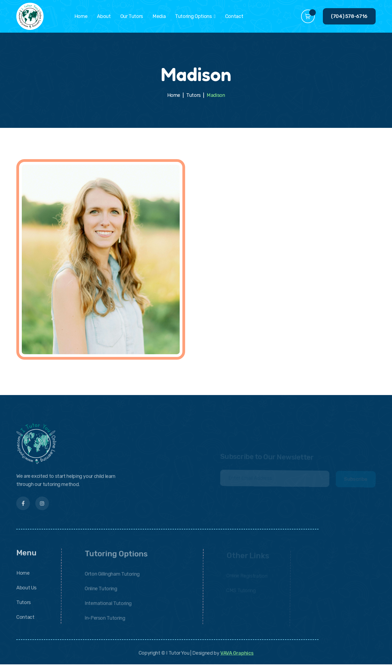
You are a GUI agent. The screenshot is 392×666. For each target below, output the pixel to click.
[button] (195, 16)
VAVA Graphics (237, 656)
